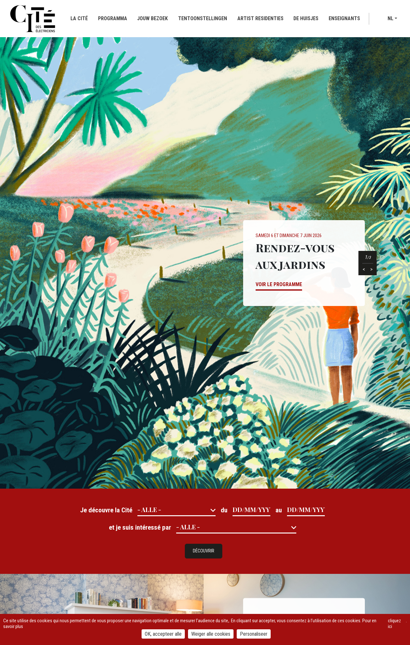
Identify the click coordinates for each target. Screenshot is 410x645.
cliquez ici (394, 623)
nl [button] (390, 18)
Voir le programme (279, 284)
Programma (112, 18)
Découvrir (203, 551)
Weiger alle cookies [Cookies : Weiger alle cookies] (210, 634)
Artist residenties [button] (260, 18)
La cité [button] (79, 18)
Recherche (379, 19)
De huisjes (305, 18)
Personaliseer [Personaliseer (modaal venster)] (253, 634)
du (224, 510)
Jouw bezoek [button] (152, 18)
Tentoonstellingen (202, 18)
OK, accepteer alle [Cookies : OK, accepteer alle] (163, 634)
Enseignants (344, 18)
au (278, 510)
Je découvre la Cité (106, 510)
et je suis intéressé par (140, 527)
